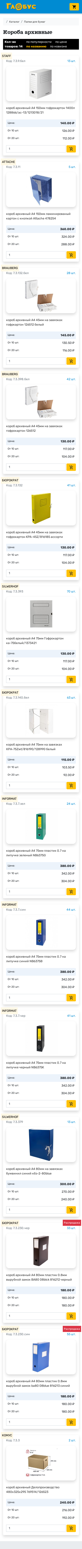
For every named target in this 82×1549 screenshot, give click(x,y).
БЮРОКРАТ (10, 480)
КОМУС (7, 1435)
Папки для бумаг (34, 21)
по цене (61, 42)
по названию (36, 46)
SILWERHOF (10, 586)
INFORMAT (9, 799)
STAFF (6, 56)
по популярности (39, 42)
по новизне (58, 46)
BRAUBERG (10, 268)
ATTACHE (8, 162)
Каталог (14, 21)
